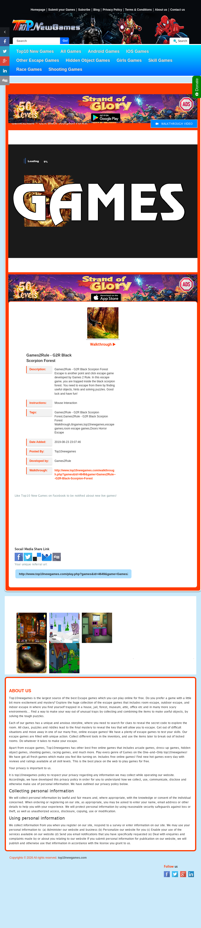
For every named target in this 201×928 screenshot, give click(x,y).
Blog (96, 9)
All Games (71, 51)
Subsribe (84, 9)
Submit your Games (61, 9)
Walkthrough (103, 344)
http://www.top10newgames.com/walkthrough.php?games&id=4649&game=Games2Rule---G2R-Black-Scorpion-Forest (85, 474)
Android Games (104, 51)
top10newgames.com (72, 857)
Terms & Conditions (138, 9)
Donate (197, 87)
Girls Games (129, 60)
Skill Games (160, 60)
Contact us (177, 9)
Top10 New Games (35, 51)
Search (182, 41)
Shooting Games (65, 69)
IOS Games (137, 51)
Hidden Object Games (88, 60)
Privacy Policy (112, 9)
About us (161, 9)
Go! (65, 40)
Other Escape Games (37, 60)
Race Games (29, 69)
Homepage (38, 9)
